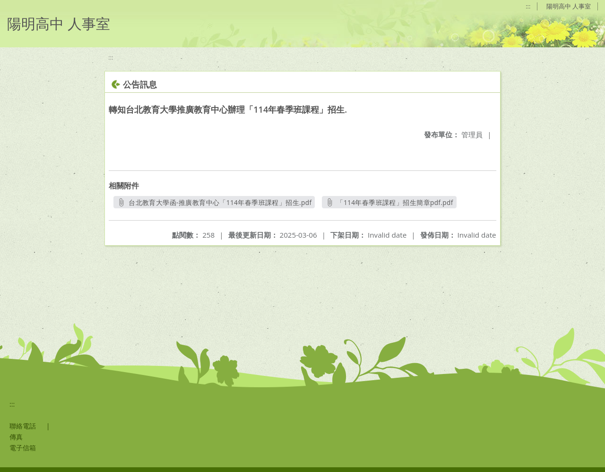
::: (528, 6)
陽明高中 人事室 (568, 6)
